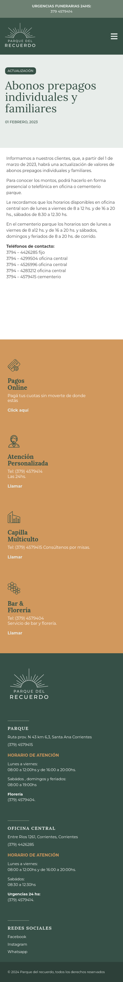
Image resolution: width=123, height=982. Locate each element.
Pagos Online (17, 384)
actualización (20, 71)
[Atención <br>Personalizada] (14, 441)
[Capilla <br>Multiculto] (14, 517)
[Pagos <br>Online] (14, 365)
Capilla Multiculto (23, 535)
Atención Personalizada (28, 460)
